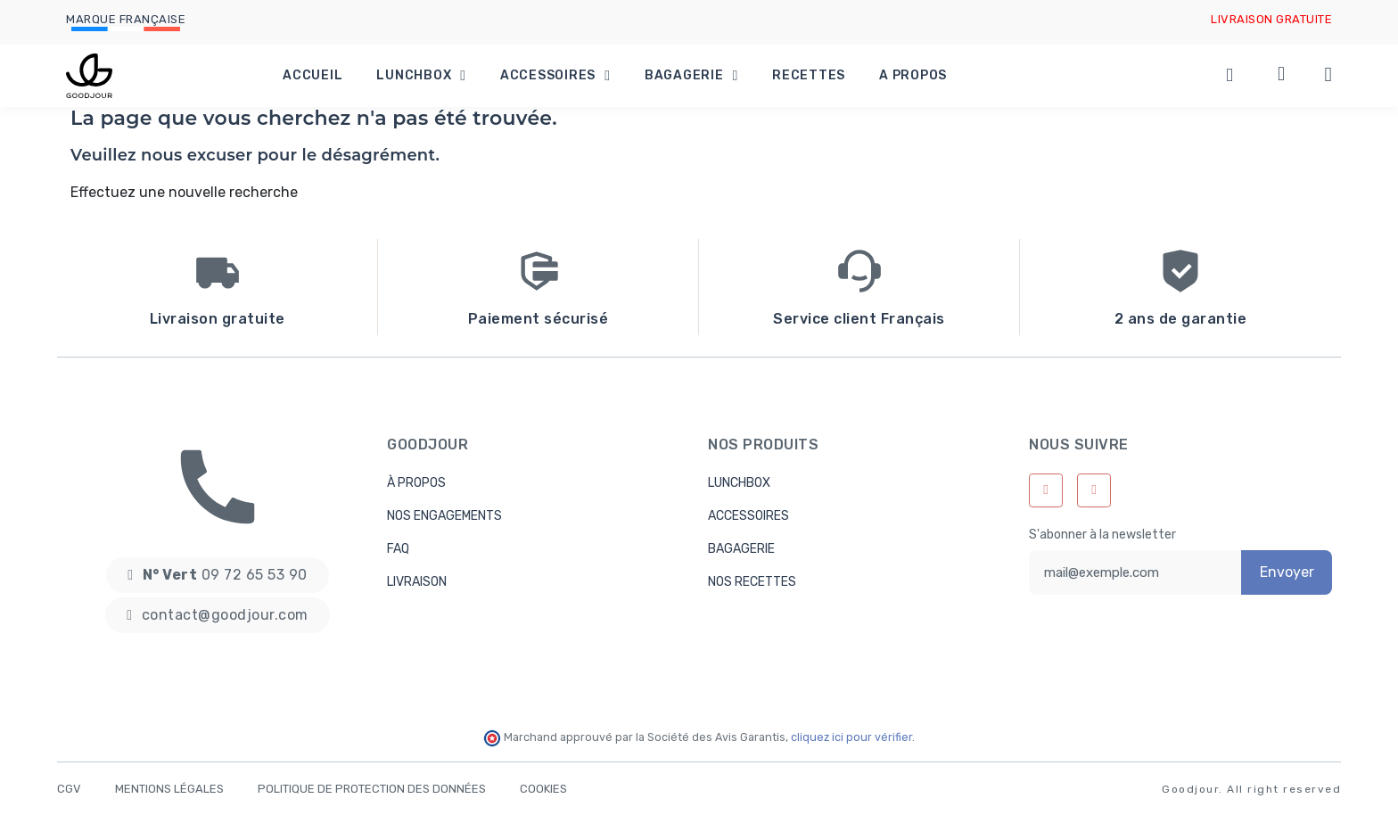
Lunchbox (421, 76)
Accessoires (555, 76)
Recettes (808, 75)
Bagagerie (691, 76)
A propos (913, 75)
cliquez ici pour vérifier (851, 737)
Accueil (312, 75)
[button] (217, 575)
